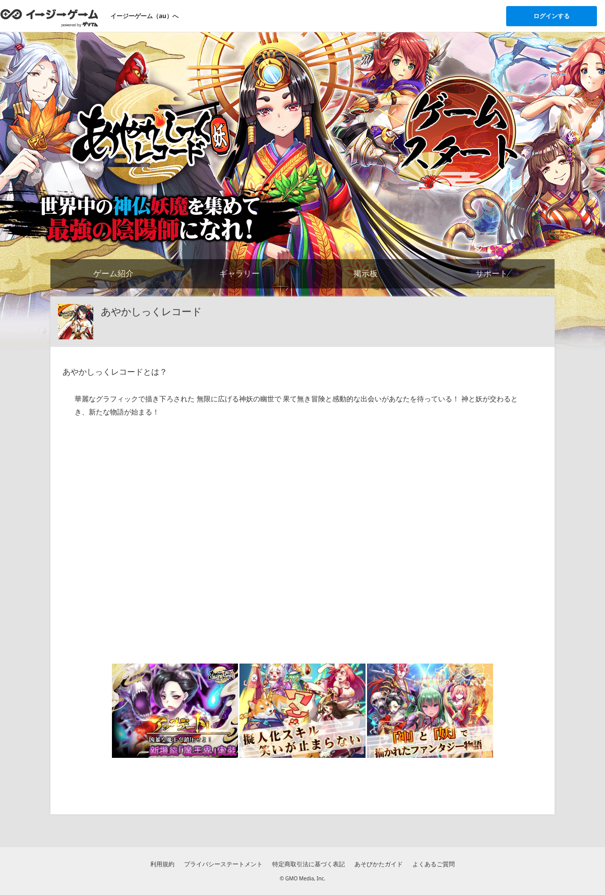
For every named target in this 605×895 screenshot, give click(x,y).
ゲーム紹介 (113, 273)
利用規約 (162, 864)
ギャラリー (239, 273)
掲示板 (365, 273)
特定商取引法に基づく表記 (308, 864)
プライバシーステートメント (223, 864)
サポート (491, 273)
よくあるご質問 (433, 864)
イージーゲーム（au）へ (144, 16)
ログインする (551, 16)
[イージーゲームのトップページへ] (49, 17)
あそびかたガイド (378, 864)
